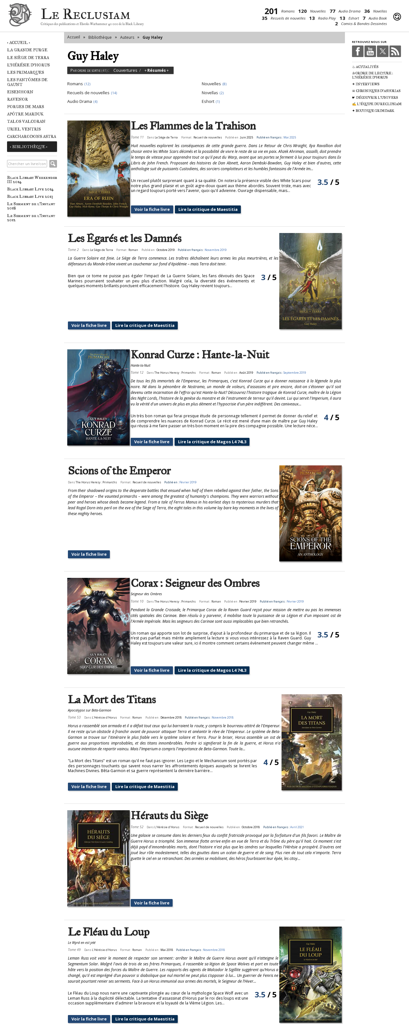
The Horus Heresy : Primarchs (181, 369)
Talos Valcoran (26, 121)
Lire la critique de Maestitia (212, 209)
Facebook (358, 51)
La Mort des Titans (112, 677)
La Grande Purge (27, 49)
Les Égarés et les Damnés (124, 238)
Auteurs (127, 37)
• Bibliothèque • (28, 146)
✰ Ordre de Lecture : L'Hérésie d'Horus (372, 75)
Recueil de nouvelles (214, 137)
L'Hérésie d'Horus (28, 64)
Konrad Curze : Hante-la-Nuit (206, 351)
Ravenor (17, 99)
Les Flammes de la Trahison (199, 126)
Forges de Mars (25, 106)
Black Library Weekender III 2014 (32, 179)
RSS (395, 51)
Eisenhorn (20, 91)
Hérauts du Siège (167, 795)
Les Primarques (25, 72)
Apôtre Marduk (25, 114)
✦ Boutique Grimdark (373, 111)
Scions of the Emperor (119, 463)
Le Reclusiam (20, 16)
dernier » (252, 1004)
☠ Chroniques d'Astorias (376, 91)
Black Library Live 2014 (30, 189)
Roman (133, 250)
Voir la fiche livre (158, 209)
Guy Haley (153, 37)
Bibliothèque (100, 37)
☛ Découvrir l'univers (375, 98)
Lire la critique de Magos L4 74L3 (216, 434)
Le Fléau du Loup (109, 896)
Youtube (370, 51)
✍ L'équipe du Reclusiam (377, 104)
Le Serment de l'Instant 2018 (31, 206)
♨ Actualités (365, 67)
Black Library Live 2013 (30, 196)
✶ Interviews (365, 84)
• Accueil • (18, 42)
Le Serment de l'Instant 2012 (31, 217)
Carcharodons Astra (31, 136)
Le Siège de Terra (28, 57)
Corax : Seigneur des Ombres (201, 564)
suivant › (225, 1004)
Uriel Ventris (24, 129)
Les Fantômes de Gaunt (27, 82)
